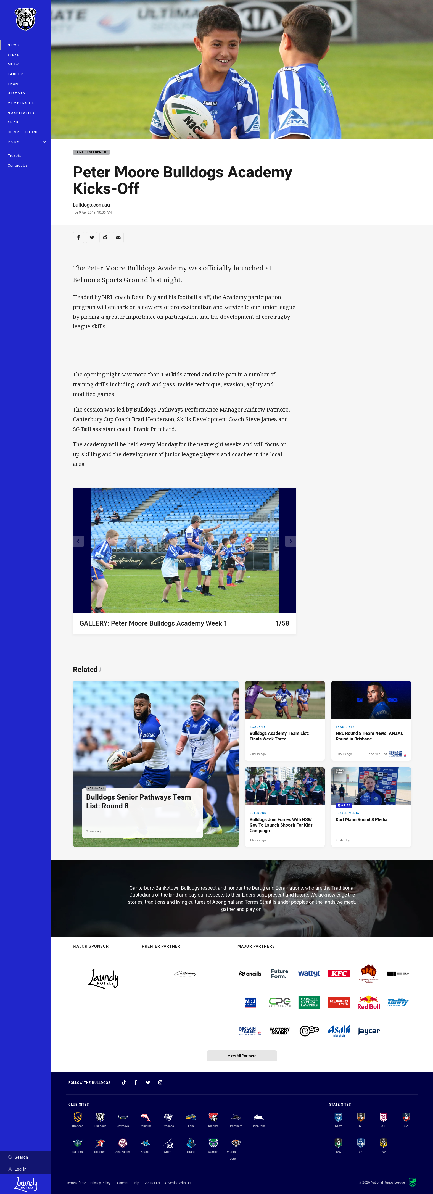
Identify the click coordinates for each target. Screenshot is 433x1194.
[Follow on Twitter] (148, 1082)
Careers (122, 1182)
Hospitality (21, 112)
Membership (21, 103)
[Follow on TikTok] (124, 1082)
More (27, 141)
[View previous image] (78, 541)
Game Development (91, 152)
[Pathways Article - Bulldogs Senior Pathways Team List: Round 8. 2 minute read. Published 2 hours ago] (156, 764)
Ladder (15, 74)
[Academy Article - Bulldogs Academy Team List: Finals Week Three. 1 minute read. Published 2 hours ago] (285, 720)
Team (13, 83)
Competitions (23, 132)
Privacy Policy (100, 1182)
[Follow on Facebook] (136, 1082)
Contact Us (18, 165)
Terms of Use (76, 1182)
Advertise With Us (177, 1182)
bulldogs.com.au (91, 204)
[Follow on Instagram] (160, 1082)
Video (14, 54)
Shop (13, 122)
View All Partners (242, 1055)
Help (136, 1182)
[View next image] (290, 541)
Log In (17, 1169)
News (13, 45)
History (17, 93)
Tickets (15, 155)
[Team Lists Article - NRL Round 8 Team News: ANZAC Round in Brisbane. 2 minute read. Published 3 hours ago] (371, 720)
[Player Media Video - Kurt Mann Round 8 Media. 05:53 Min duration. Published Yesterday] (371, 807)
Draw (13, 64)
